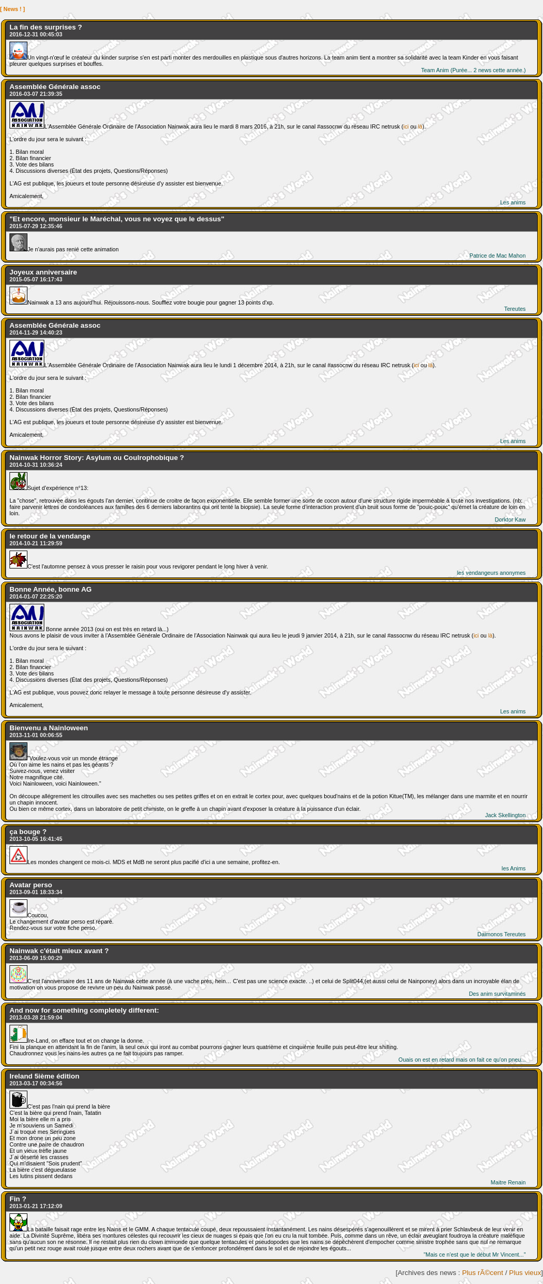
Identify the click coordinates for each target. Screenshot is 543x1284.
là (420, 126)
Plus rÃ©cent (482, 1273)
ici (406, 126)
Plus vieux (525, 1273)
